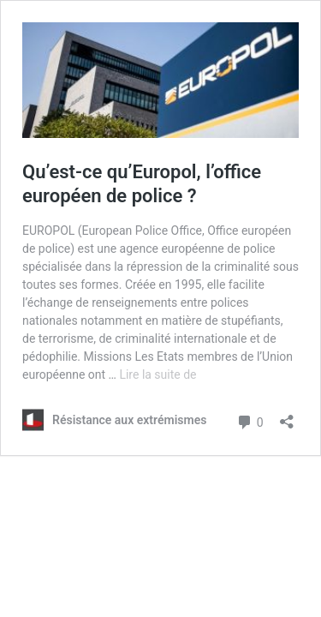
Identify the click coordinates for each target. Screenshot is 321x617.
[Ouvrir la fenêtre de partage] (287, 416)
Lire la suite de (157, 374)
